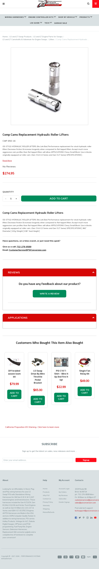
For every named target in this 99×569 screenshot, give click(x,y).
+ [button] (16, 198)
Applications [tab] (17, 317)
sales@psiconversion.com (85, 503)
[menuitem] (15, 17)
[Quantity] (11, 198)
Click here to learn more (48, 427)
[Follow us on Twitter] (80, 518)
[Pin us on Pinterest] (84, 518)
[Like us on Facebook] (76, 518)
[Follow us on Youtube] (95, 518)
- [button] (5, 198)
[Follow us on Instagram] (87, 518)
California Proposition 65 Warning (20, 427)
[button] (4, 4)
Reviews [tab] (14, 272)
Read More (7, 160)
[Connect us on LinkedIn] (91, 518)
